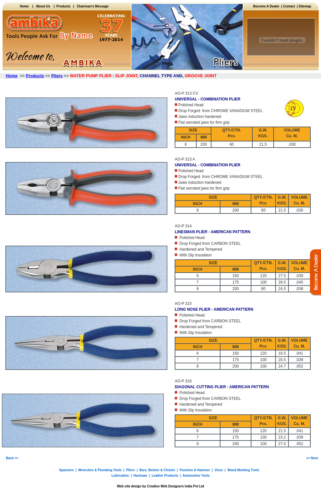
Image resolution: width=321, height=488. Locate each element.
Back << (12, 458)
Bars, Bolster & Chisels (157, 470)
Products (63, 6)
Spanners (66, 470)
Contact (289, 6)
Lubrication (120, 475)
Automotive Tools (196, 475)
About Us (43, 6)
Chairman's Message (93, 6)
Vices (219, 470)
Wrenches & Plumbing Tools (100, 470)
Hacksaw (140, 475)
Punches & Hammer (195, 470)
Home (26, 6)
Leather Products (165, 475)
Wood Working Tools (243, 470)
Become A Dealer (267, 6)
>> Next (312, 458)
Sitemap (305, 6)
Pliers (130, 470)
